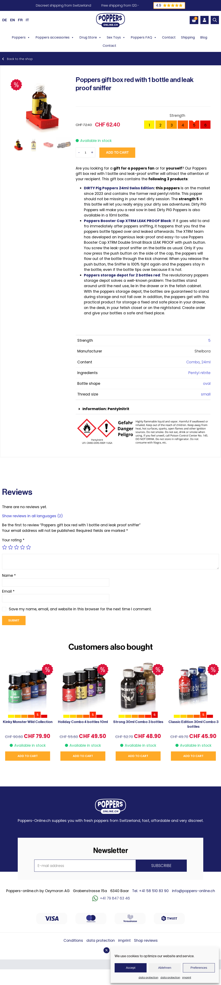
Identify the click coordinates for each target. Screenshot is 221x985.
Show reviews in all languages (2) (32, 516)
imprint (186, 977)
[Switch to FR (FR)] (20, 20)
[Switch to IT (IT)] (27, 20)
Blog (203, 37)
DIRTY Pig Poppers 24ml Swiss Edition (119, 188)
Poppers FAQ (144, 37)
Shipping (188, 37)
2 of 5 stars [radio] (10, 547)
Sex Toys (116, 37)
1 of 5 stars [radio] (4, 547)
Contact (169, 37)
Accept (130, 967)
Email (8, 591)
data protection (148, 977)
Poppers (21, 37)
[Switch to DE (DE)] (4, 20)
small (205, 394)
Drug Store (90, 37)
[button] (143, 409)
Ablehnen (164, 967)
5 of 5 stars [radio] (28, 547)
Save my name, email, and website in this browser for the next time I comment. (80, 609)
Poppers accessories (54, 37)
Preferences (198, 967)
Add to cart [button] (28, 756)
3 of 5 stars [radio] (16, 547)
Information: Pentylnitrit (105, 408)
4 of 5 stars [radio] (22, 547)
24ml (205, 362)
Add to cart (117, 152)
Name (9, 575)
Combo (193, 362)
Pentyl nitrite (199, 372)
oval (206, 383)
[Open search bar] (215, 20)
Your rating (13, 540)
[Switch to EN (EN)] (12, 20)
